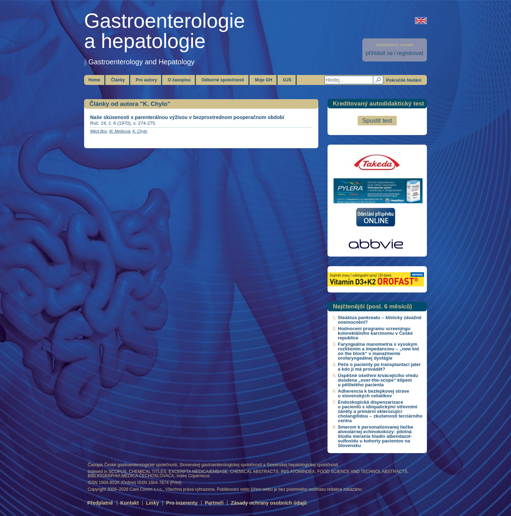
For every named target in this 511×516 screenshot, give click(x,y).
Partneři (214, 502)
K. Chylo (139, 131)
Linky (152, 502)
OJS (287, 79)
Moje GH (263, 79)
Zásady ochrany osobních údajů (269, 502)
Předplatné (100, 502)
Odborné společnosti (223, 79)
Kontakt (129, 502)
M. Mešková (119, 131)
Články (118, 79)
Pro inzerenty (182, 502)
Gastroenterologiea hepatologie (164, 30)
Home (94, 79)
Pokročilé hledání (403, 80)
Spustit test (377, 120)
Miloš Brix (98, 131)
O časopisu (179, 79)
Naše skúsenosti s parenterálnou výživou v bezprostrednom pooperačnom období (187, 117)
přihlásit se (379, 53)
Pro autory (146, 79)
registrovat (410, 53)
